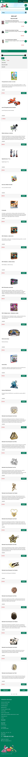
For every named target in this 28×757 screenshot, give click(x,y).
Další (24, 690)
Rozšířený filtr (5, 51)
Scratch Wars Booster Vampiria (11, 39)
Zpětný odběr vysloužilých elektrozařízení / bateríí (10, 714)
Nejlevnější (4, 62)
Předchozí (5, 690)
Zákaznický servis (4, 716)
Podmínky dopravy (4, 705)
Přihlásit (20, 1)
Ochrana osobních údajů (5, 702)
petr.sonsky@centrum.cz (7, 740)
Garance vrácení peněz (5, 712)
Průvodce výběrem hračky (5, 709)
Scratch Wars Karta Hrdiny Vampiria (12, 20)
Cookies (2, 717)
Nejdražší (3, 66)
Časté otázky (3, 710)
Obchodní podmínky (4, 703)
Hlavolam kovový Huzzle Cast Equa (11, 30)
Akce (8, 60)
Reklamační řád (3, 707)
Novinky (3, 60)
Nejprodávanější (4, 64)
